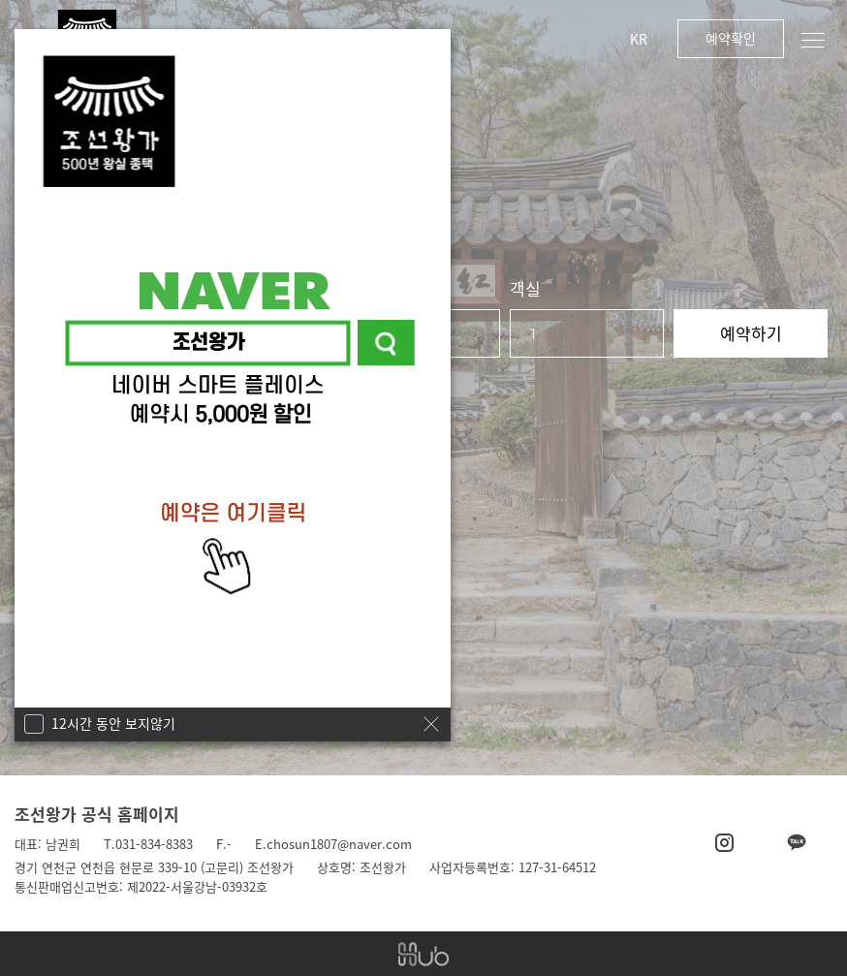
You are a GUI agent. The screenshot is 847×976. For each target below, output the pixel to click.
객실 (525, 288)
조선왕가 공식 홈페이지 (97, 814)
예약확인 (731, 37)
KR (638, 38)
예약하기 (751, 333)
